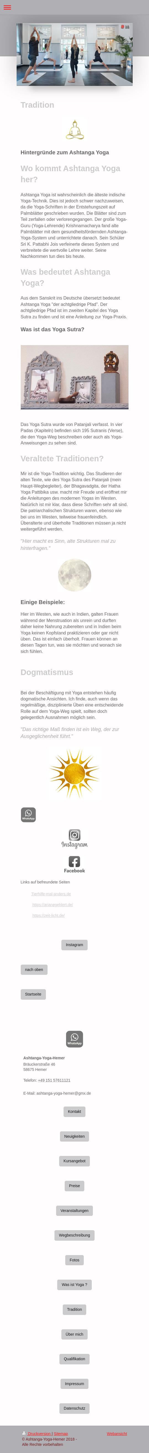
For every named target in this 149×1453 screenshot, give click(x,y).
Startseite (33, 994)
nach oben (34, 969)
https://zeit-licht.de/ (48, 915)
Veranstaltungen (74, 1210)
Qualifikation (74, 1359)
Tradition (74, 1309)
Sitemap (61, 1433)
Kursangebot (74, 1161)
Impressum (74, 1383)
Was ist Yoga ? (74, 1284)
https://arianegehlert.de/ (52, 904)
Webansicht (117, 1433)
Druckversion (37, 1433)
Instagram (74, 945)
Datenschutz (74, 1408)
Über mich (74, 1334)
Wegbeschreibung (74, 1235)
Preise (74, 1186)
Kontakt (74, 1111)
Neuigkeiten (74, 1136)
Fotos (74, 1260)
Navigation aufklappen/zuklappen (74, 7)
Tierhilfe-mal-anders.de (51, 894)
